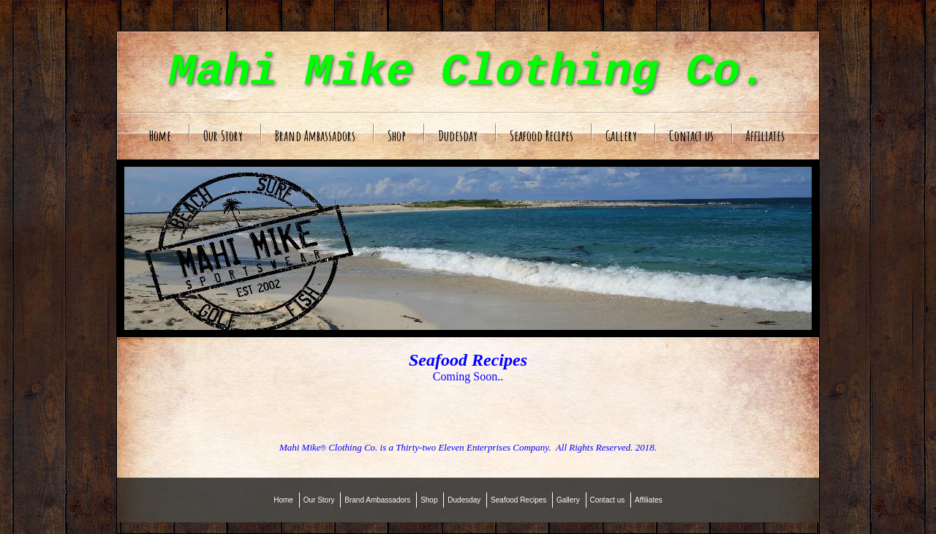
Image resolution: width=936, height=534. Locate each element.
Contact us (691, 136)
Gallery (621, 136)
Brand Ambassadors (315, 136)
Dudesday (458, 136)
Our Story (223, 136)
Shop (397, 136)
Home (160, 136)
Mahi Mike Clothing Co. (468, 72)
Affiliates (765, 136)
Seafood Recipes (541, 136)
